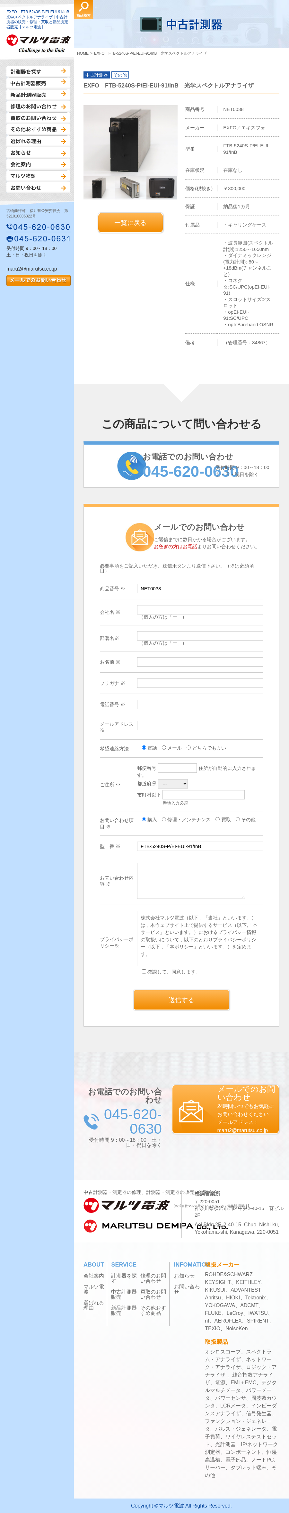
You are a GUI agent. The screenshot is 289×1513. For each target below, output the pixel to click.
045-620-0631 (38, 238)
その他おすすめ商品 (38, 129)
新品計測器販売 (38, 95)
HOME (83, 53)
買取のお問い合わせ (38, 118)
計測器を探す (38, 72)
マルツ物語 (38, 176)
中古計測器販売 (38, 83)
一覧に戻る (130, 222)
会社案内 (38, 164)
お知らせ (38, 153)
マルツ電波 (93, 1289)
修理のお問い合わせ (38, 106)
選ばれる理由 (38, 141)
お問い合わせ (38, 187)
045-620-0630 (38, 227)
